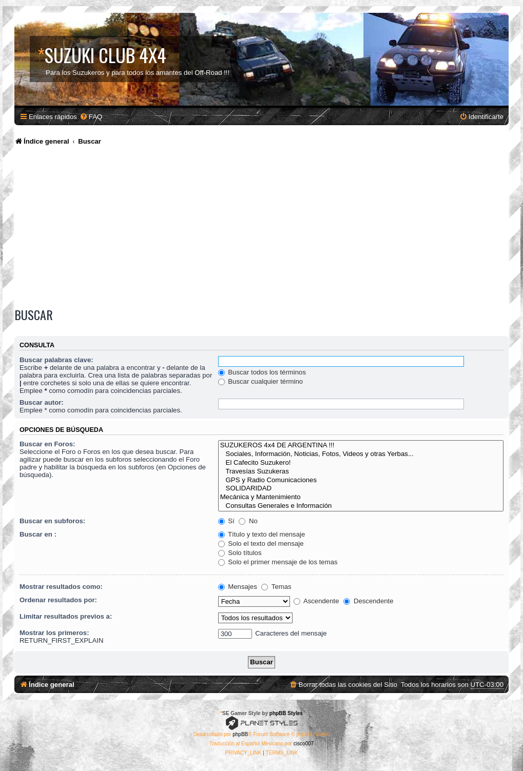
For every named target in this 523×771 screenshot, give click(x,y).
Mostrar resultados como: (61, 586)
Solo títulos (240, 553)
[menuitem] (91, 116)
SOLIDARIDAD (360, 488)
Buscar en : (38, 534)
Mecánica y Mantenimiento (360, 497)
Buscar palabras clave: (56, 360)
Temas (276, 586)
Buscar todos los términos (262, 372)
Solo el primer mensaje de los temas (278, 562)
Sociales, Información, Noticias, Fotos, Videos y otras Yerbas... (360, 454)
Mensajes (237, 586)
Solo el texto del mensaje (261, 543)
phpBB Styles (286, 713)
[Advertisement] (261, 228)
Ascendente (316, 601)
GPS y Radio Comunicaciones (360, 480)
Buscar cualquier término (260, 381)
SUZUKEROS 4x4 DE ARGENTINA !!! (360, 445)
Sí (226, 521)
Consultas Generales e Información (360, 506)
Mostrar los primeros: (54, 633)
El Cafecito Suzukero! (360, 463)
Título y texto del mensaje (261, 534)
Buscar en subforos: (52, 521)
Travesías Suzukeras (360, 471)
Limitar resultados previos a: (66, 616)
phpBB (240, 734)
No (248, 521)
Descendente (368, 601)
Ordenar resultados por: (58, 600)
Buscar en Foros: (47, 444)
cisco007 (304, 743)
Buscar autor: (42, 402)
